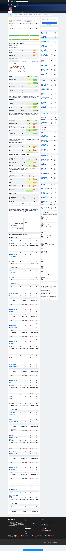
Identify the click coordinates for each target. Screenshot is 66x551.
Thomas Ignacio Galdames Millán (46, 196)
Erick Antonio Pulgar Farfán (46, 155)
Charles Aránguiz (44, 161)
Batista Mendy (44, 73)
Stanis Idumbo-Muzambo (45, 69)
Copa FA (11, 345)
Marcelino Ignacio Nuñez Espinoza (47, 160)
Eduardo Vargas (44, 132)
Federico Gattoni (44, 80)
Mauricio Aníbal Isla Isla (45, 197)
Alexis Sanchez (44, 37)
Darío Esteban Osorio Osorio (46, 139)
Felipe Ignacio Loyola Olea (45, 156)
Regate (27, 12)
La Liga (34, 215)
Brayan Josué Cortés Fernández (46, 206)
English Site (35, 531)
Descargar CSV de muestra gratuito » (49, 24)
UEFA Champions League (13, 260)
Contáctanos (40, 545)
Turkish (17, 541)
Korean (26, 541)
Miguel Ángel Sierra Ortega (46, 55)
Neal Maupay (43, 42)
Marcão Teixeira (44, 90)
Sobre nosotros (45, 545)
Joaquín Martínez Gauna (45, 88)
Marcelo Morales (44, 201)
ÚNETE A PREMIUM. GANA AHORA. (33, 549)
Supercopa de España (12, 439)
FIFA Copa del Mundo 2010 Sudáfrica (13, 502)
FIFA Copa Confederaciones (11, 388)
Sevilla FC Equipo (46, 27)
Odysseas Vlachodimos (45, 113)
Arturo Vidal (43, 165)
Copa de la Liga (11, 363)
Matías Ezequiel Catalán (45, 193)
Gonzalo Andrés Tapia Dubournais (47, 148)
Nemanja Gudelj (44, 65)
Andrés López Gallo (44, 84)
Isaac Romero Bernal (45, 40)
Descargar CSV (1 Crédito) (49, 22)
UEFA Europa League (12, 331)
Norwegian (28, 542)
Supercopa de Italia (12, 262)
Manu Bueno (43, 70)
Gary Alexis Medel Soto (45, 159)
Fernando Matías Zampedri (46, 149)
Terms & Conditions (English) (47, 548)
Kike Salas (43, 93)
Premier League (12, 361)
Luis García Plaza (44, 123)
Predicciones (35, 530)
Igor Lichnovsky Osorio (45, 188)
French (37, 541)
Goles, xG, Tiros (15, 12)
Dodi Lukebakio (44, 32)
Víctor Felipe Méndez (45, 168)
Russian (30, 541)
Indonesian (23, 542)
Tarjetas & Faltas (31, 12)
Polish (49, 541)
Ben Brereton (43, 135)
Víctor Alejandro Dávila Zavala (46, 141)
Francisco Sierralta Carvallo (46, 187)
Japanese (14, 541)
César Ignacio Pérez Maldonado (46, 169)
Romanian (41, 541)
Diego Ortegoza (44, 177)
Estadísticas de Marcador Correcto (29, 532)
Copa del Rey (11, 441)
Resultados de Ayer (36, 526)
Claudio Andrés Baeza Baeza (46, 173)
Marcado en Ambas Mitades (28, 530)
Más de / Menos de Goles (29, 526)
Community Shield (12, 420)
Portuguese (22, 541)
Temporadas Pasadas (46, 12)
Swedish (45, 541)
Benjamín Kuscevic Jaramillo (46, 198)
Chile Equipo (45, 127)
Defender (37, 12)
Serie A (10, 246)
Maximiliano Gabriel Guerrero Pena (47, 145)
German (52, 541)
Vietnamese (37, 542)
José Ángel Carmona (45, 97)
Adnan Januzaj (44, 54)
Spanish (33, 541)
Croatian (19, 542)
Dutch (9, 542)
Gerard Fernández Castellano (46, 45)
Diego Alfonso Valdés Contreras (46, 163)
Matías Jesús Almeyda (45, 122)
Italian (12, 542)
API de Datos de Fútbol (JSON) (36, 529)
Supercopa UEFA (12, 475)
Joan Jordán (43, 75)
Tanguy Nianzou (44, 106)
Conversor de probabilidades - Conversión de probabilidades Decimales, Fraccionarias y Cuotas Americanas (29, 538)
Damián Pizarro (44, 144)
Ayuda (49, 545)
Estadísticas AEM (27, 527)
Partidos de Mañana (36, 527)
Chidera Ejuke (44, 50)
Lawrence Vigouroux (45, 207)
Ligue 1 (10, 276)
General (10, 12)
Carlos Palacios (44, 172)
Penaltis (41, 12)
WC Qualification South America (13, 301)
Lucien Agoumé (44, 64)
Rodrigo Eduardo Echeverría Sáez (47, 164)
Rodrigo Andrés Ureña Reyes (46, 181)
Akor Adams (43, 36)
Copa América (11, 265)
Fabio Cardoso (44, 101)
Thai (15, 542)
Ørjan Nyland (43, 116)
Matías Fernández (44, 184)
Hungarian (33, 542)
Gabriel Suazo (43, 98)
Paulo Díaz (43, 192)
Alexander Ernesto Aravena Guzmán (47, 136)
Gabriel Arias (43, 208)
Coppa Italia (11, 313)
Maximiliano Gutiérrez (45, 150)
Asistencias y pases (22, 12)
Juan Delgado (43, 137)
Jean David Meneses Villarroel (46, 146)
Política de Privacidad (54, 545)
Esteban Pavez (44, 174)
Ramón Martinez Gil (44, 108)
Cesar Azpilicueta (44, 85)
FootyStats (10, 545)
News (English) (55, 548)
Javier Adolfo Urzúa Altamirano (46, 178)
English (9, 541)
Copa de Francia (12, 278)
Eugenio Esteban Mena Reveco (46, 202)
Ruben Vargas (43, 47)
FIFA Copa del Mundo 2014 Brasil (13, 445)
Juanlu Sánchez (44, 103)
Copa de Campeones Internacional (12, 370)
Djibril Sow (43, 60)
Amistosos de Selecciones (13, 281)
